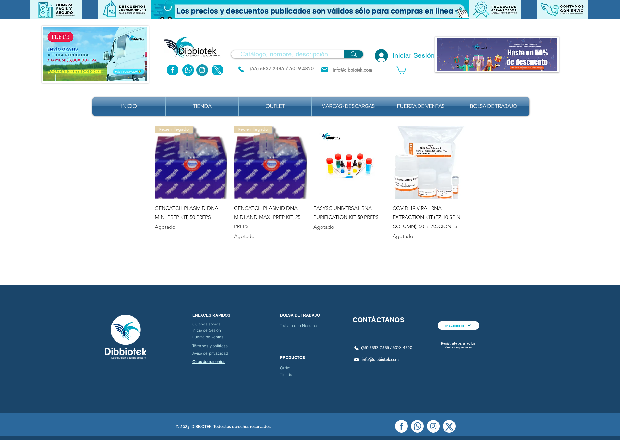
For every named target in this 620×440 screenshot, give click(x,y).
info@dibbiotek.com (380, 359)
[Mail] (324, 70)
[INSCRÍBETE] (458, 325)
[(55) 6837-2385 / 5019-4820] (282, 69)
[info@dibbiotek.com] (352, 70)
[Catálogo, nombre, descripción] (284, 54)
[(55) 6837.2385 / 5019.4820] (241, 69)
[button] (310, 9)
